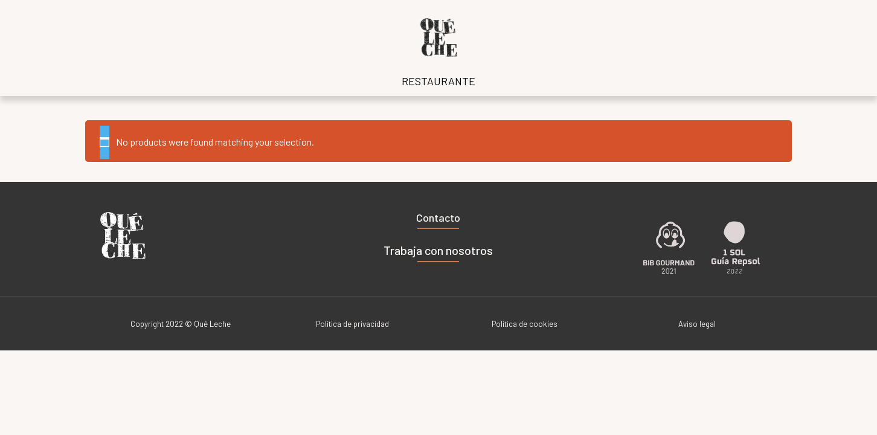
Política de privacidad (352, 324)
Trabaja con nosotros (438, 250)
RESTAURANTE (438, 81)
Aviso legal (697, 324)
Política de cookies (524, 324)
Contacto (438, 217)
